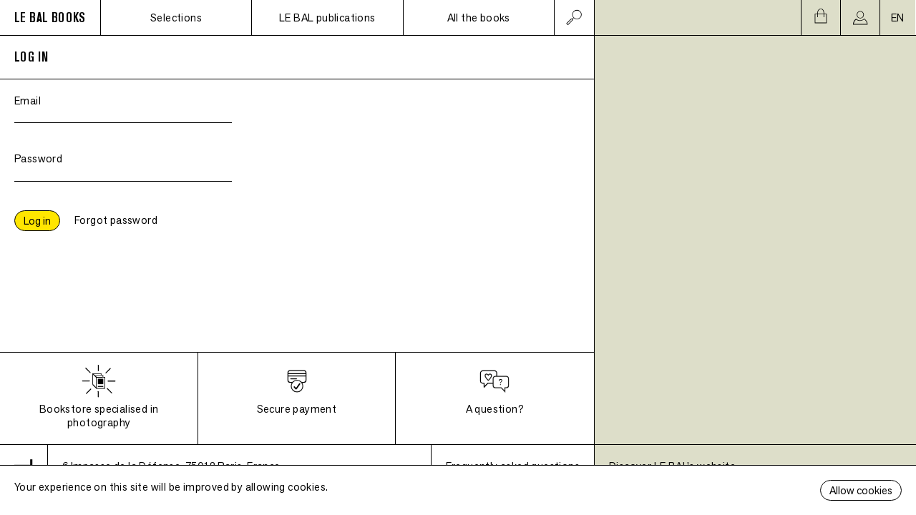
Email (27, 100)
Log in (37, 220)
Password (38, 158)
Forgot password (115, 220)
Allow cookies (860, 490)
